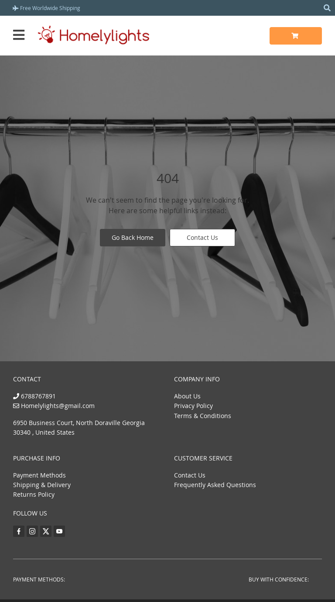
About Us (187, 396)
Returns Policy (34, 494)
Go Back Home (133, 237)
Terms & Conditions (202, 416)
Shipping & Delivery (42, 485)
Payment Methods (39, 475)
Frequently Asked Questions (215, 485)
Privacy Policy (193, 405)
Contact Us (202, 237)
